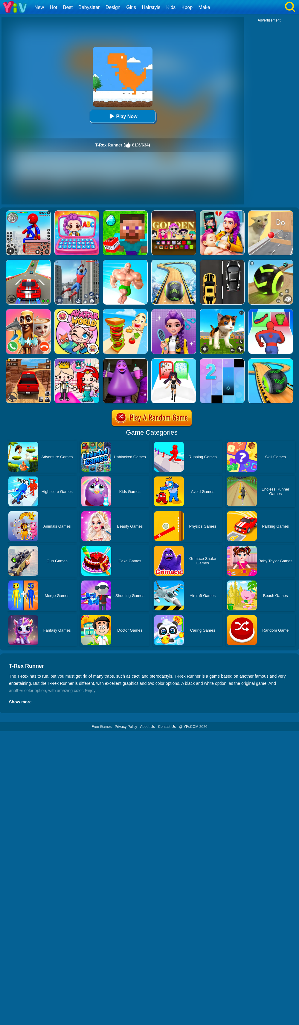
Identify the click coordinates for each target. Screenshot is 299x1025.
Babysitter (89, 7)
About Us (147, 727)
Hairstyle (151, 7)
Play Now (122, 116)
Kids (171, 7)
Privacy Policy (126, 727)
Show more (20, 701)
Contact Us (167, 727)
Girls (131, 7)
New (39, 7)
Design (113, 7)
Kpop (187, 7)
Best (68, 7)
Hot (53, 7)
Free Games (101, 727)
